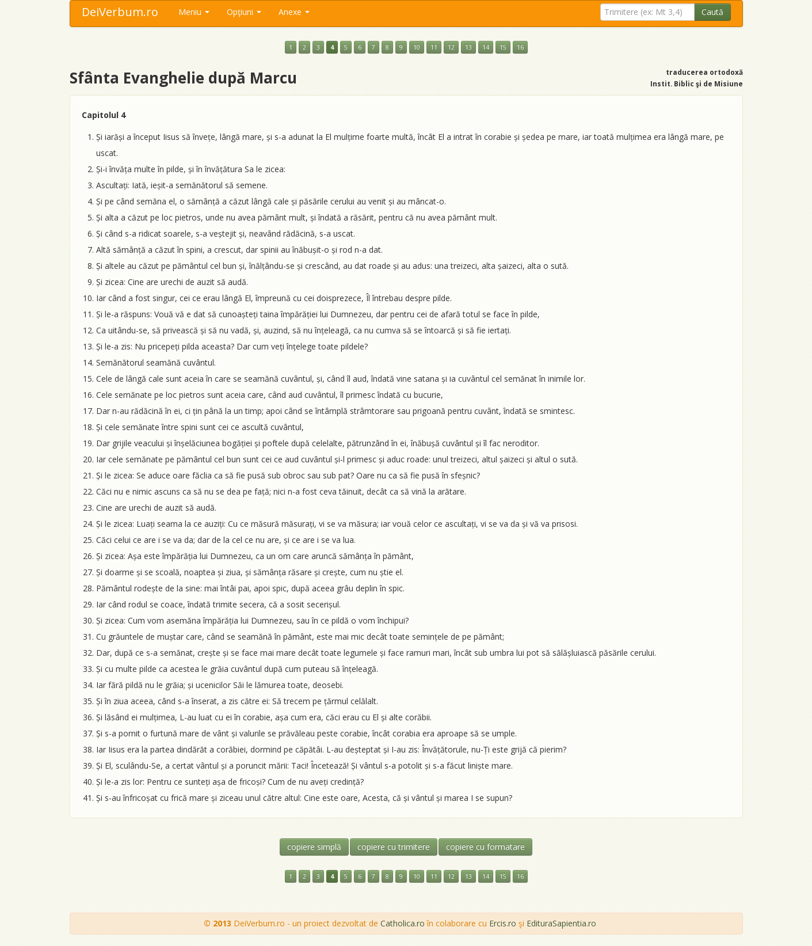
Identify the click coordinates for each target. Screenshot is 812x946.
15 (503, 47)
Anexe (294, 11)
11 (433, 47)
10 (416, 47)
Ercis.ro (502, 923)
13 (468, 47)
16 (520, 47)
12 (451, 47)
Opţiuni (244, 11)
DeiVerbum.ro (120, 12)
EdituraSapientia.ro (561, 923)
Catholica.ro (402, 923)
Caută (712, 11)
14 (485, 47)
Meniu (193, 11)
